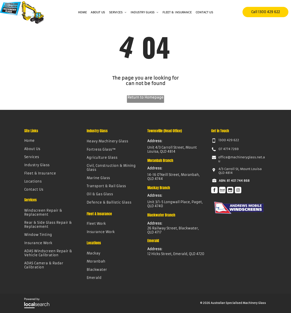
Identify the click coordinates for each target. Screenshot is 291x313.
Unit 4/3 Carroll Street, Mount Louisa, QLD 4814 (172, 149)
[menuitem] (82, 12)
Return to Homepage (145, 97)
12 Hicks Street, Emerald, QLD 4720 (175, 254)
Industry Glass (97, 130)
